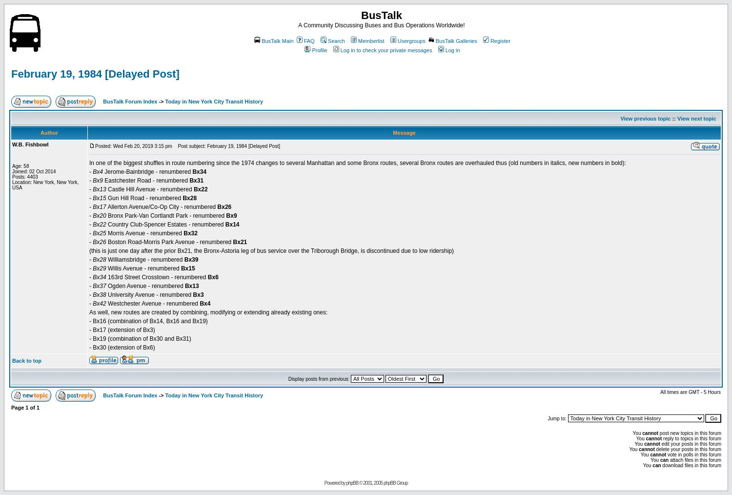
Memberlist (368, 41)
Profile (316, 50)
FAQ (306, 41)
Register (496, 41)
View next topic (696, 119)
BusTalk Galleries (452, 41)
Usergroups (408, 41)
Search (333, 41)
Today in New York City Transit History (214, 101)
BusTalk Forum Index (130, 101)
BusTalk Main (273, 41)
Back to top (26, 361)
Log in (449, 50)
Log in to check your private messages (382, 50)
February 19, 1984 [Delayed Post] (95, 74)
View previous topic (645, 119)
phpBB (352, 483)
